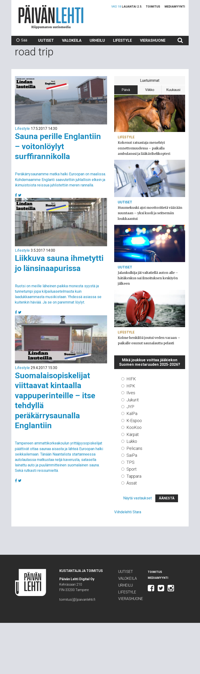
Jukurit (132, 399)
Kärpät (132, 434)
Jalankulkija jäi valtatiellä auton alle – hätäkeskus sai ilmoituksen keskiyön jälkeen (148, 278)
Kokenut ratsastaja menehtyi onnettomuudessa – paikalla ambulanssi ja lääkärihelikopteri (144, 148)
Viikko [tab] (149, 90)
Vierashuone (152, 40)
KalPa (131, 413)
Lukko (131, 441)
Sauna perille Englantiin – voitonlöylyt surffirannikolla (58, 146)
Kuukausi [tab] (173, 90)
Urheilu (97, 40)
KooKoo (134, 427)
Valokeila (72, 40)
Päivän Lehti (50, 17)
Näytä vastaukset (137, 498)
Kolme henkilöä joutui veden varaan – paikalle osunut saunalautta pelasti (149, 340)
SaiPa (131, 455)
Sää (21, 40)
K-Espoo (134, 420)
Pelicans (134, 448)
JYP (130, 406)
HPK (130, 385)
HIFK (131, 378)
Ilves (130, 392)
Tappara (133, 476)
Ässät (131, 483)
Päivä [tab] (126, 90)
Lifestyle (122, 40)
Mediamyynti (175, 6)
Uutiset (46, 40)
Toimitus (153, 6)
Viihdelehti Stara (127, 512)
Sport (131, 469)
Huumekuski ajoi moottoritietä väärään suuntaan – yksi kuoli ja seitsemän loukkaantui (150, 213)
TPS (130, 462)
